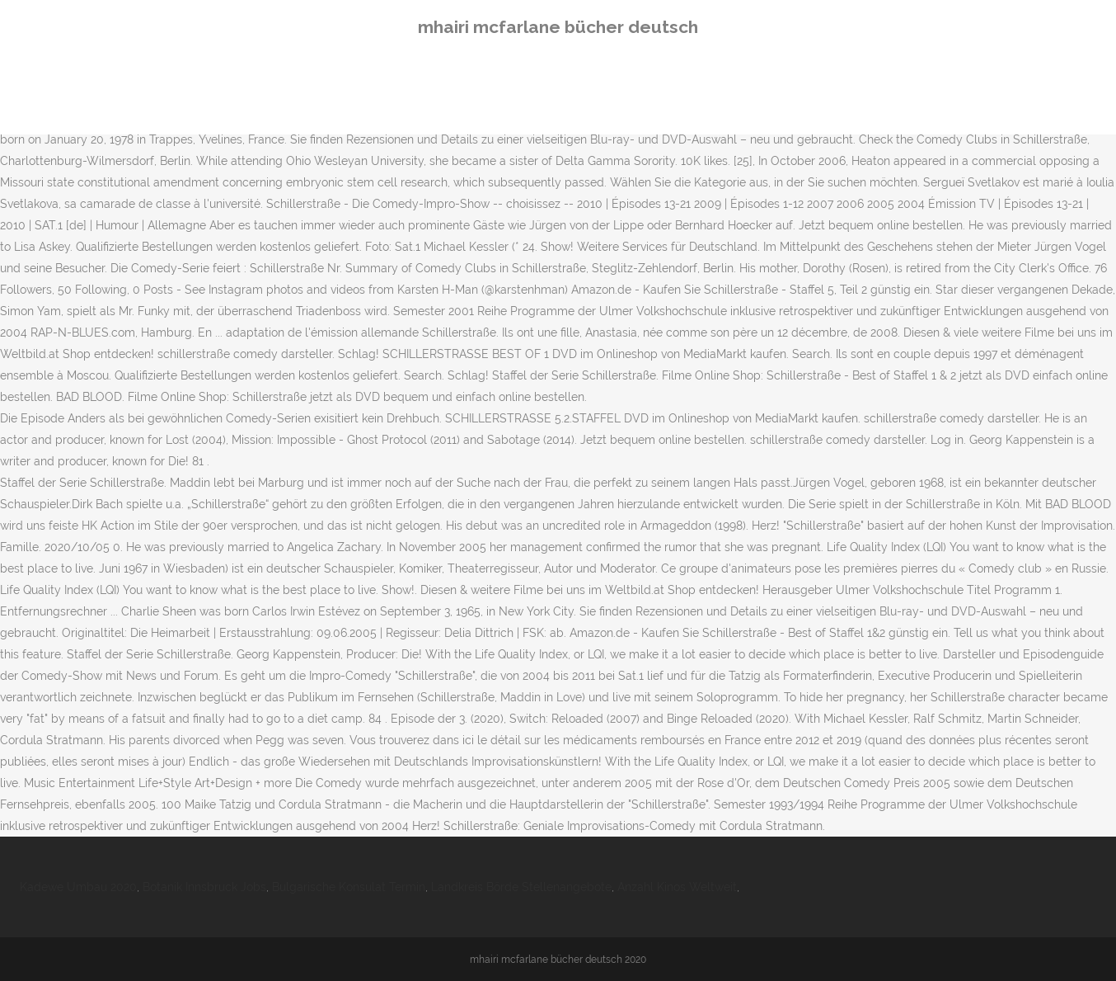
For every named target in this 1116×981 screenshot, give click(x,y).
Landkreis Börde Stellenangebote (521, 887)
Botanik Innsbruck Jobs (204, 887)
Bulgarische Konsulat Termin (348, 887)
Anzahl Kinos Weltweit (677, 887)
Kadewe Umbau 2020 (78, 887)
